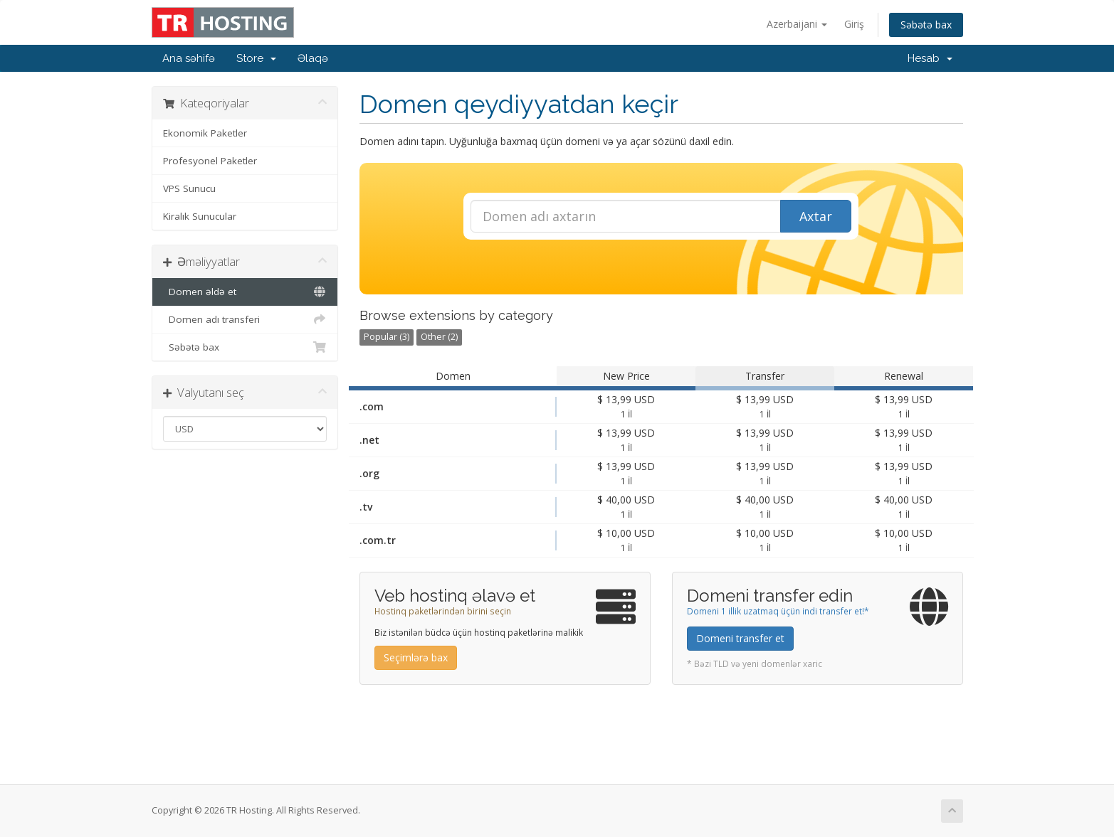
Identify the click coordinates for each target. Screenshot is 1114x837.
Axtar (815, 216)
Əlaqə (313, 58)
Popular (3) (386, 337)
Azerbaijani (797, 24)
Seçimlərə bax (416, 657)
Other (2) (439, 337)
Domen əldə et (245, 291)
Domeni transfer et (740, 638)
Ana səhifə (188, 58)
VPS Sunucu (189, 188)
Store (256, 58)
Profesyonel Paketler (210, 160)
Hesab (930, 58)
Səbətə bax (926, 24)
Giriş (854, 24)
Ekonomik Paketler (205, 133)
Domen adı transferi (245, 319)
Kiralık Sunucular (199, 216)
